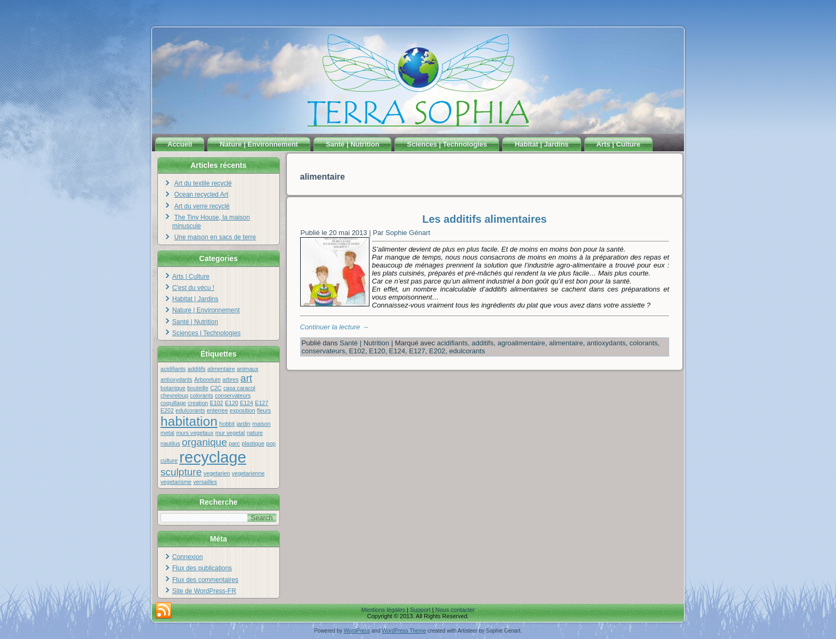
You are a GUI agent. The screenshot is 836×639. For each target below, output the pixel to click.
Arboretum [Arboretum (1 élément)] (207, 379)
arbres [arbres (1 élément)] (230, 379)
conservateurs (323, 351)
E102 (357, 351)
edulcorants (467, 351)
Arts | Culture (618, 144)
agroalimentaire (521, 343)
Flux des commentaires (205, 580)
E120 (377, 351)
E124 (397, 351)
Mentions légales (383, 609)
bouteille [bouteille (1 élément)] (197, 388)
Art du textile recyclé (203, 183)
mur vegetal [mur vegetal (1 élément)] (230, 433)
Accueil (179, 144)
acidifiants (452, 343)
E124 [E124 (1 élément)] (246, 403)
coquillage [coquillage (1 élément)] (173, 403)
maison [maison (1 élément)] (261, 423)
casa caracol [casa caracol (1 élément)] (239, 388)
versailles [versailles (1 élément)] (204, 482)
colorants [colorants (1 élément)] (201, 395)
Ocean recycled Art (201, 194)
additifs (483, 343)
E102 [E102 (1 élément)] (216, 403)
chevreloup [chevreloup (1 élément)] (174, 395)
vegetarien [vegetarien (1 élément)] (217, 473)
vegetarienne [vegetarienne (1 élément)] (248, 473)
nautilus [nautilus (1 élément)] (170, 443)
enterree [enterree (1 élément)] (217, 410)
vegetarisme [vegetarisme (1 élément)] (175, 482)
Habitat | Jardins (541, 144)
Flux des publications (202, 568)
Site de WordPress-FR (204, 591)
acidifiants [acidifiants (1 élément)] (173, 369)
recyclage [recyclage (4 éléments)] (212, 457)
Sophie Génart (407, 233)
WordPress (357, 631)
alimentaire (566, 343)
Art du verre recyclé (202, 206)
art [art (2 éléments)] (246, 378)
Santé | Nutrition (352, 144)
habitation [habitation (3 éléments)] (189, 421)
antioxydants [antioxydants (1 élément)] (176, 379)
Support (420, 609)
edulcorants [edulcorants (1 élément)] (190, 410)
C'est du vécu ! (193, 288)
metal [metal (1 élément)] (167, 433)
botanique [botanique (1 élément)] (173, 388)
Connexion (187, 557)
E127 (417, 351)
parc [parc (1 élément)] (234, 443)
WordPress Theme (404, 631)
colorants (644, 343)
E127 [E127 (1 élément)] (261, 403)
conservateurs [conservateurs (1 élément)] (233, 395)
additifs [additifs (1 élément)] (197, 369)
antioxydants (606, 343)
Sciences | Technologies (447, 144)
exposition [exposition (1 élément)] (242, 410)
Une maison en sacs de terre (215, 237)
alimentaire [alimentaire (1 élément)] (221, 369)
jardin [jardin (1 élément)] (244, 423)
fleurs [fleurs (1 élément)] (264, 410)
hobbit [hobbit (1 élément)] (227, 423)
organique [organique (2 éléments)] (204, 442)
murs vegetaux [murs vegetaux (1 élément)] (194, 433)
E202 (437, 351)
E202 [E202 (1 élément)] (167, 410)
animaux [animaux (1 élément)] (247, 369)
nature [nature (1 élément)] (255, 433)
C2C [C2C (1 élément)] (215, 388)
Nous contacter (455, 609)
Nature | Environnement (259, 144)
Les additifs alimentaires (484, 219)
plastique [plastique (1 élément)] (253, 443)
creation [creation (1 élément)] (198, 403)
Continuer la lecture (334, 327)
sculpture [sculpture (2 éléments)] (181, 472)
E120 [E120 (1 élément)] (231, 403)
